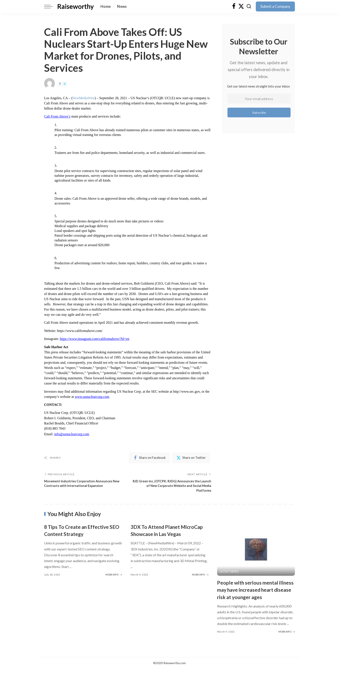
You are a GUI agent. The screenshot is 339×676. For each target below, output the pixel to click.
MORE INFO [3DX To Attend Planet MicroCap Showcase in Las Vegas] (200, 581)
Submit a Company (275, 6)
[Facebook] (234, 6)
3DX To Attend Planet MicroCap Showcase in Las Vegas (164, 534)
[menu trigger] (50, 6)
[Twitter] (241, 6)
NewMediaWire (83, 98)
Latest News (229, 572)
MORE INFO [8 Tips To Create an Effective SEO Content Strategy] (114, 574)
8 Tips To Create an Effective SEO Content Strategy (81, 531)
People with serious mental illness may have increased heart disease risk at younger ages (254, 594)
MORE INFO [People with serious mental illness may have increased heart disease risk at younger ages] (286, 638)
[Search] (248, 6)
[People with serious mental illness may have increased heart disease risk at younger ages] (256, 550)
